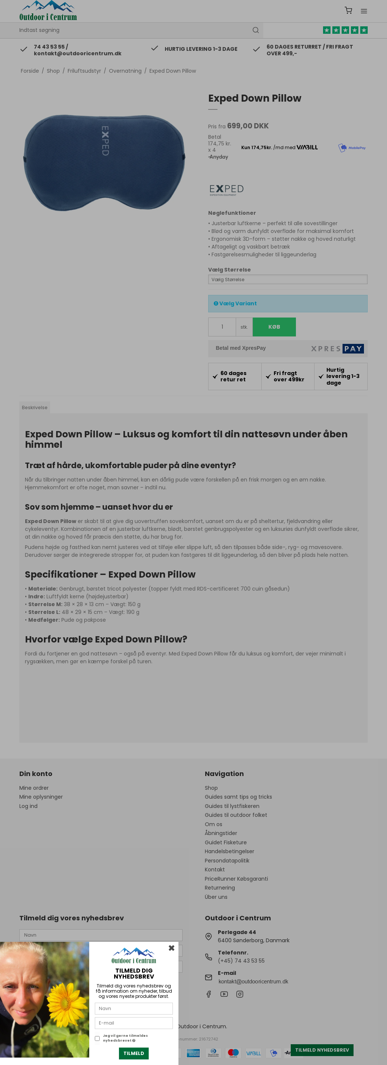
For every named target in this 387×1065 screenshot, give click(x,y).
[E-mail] (134, 1022)
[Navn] (134, 1008)
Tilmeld (133, 1053)
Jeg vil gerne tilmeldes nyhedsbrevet (125, 1038)
